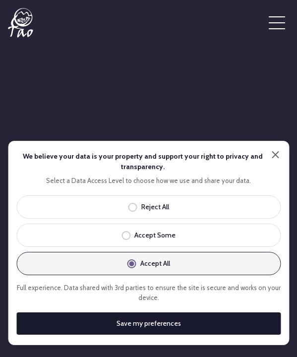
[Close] (275, 154)
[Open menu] (277, 22)
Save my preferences (149, 323)
